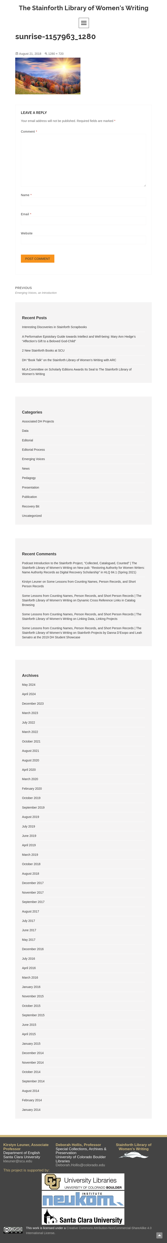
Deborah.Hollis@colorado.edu (80, 1165)
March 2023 (30, 713)
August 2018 (30, 874)
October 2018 (31, 864)
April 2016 (29, 968)
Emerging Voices (33, 459)
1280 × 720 (55, 54)
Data (25, 431)
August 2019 (30, 817)
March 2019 (30, 855)
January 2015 (31, 1044)
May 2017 (28, 940)
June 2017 (29, 931)
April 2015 (29, 1034)
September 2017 (33, 902)
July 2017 (28, 921)
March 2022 (30, 732)
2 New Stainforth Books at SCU (43, 351)
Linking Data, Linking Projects (97, 619)
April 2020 (29, 770)
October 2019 (31, 798)
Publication (29, 497)
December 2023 (33, 704)
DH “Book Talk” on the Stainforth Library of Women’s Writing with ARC (69, 360)
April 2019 (29, 846)
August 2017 (30, 912)
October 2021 (31, 742)
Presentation (30, 488)
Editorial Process (33, 450)
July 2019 (28, 827)
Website (27, 233)
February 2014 (32, 1101)
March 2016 (30, 978)
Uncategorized (32, 516)
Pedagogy (29, 478)
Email (26, 214)
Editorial (27, 440)
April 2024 (29, 694)
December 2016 (33, 949)
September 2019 (33, 808)
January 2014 (31, 1110)
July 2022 (28, 723)
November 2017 (33, 893)
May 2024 (28, 685)
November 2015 (33, 997)
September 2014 (33, 1082)
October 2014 (31, 1072)
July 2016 (28, 959)
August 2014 (30, 1091)
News (26, 469)
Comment (29, 131)
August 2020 (30, 760)
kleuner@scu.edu (17, 1161)
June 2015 (29, 1025)
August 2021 (30, 751)
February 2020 (32, 789)
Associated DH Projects (38, 422)
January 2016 (31, 987)
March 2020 (30, 779)
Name (26, 195)
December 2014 (33, 1053)
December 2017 (33, 883)
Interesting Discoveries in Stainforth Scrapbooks (54, 327)
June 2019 (29, 836)
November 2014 (33, 1063)
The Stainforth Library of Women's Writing (84, 8)
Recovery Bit (30, 507)
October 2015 (31, 1006)
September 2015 (33, 1016)
